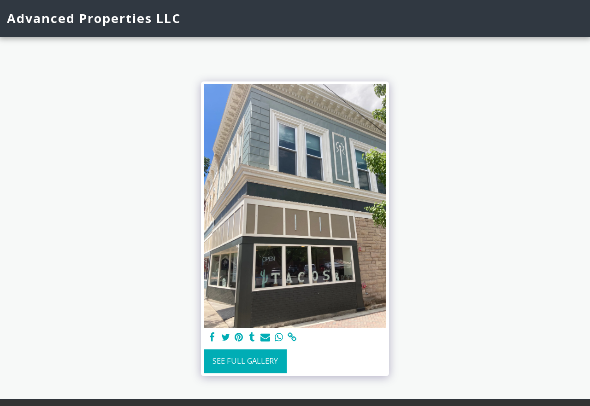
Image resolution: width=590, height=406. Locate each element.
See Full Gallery (245, 360)
